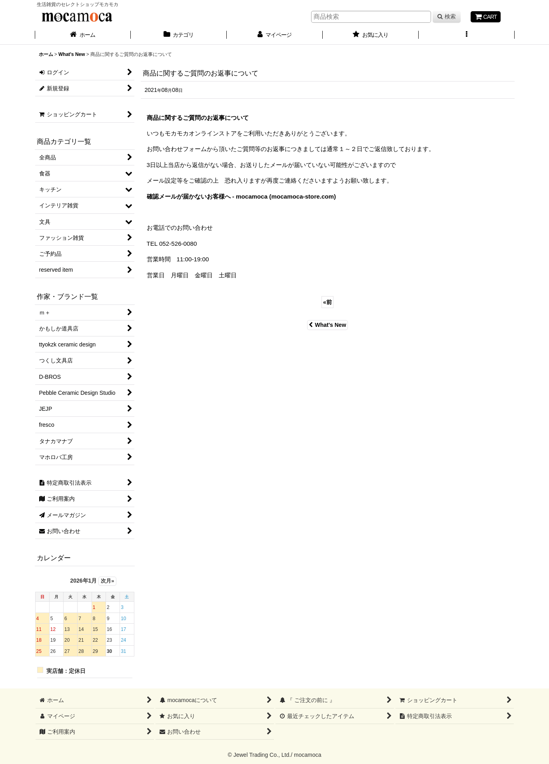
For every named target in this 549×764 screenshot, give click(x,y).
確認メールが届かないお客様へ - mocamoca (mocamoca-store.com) (241, 196)
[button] (467, 35)
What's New (327, 325)
